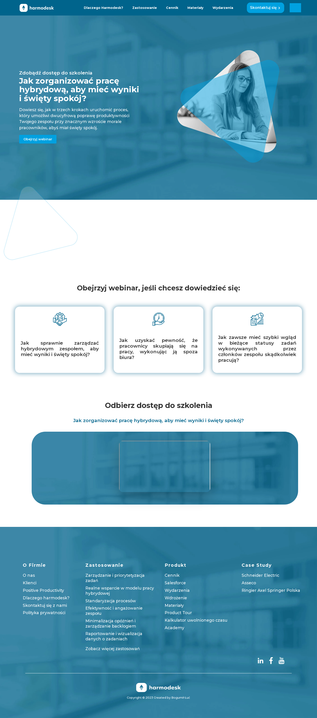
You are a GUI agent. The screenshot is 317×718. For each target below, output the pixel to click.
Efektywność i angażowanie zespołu (114, 611)
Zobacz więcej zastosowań (112, 648)
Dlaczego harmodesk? (46, 597)
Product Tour (178, 612)
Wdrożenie (176, 597)
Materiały (195, 8)
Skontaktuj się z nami (45, 605)
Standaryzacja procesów (110, 600)
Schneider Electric (260, 575)
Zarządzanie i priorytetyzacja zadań (115, 578)
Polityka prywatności (44, 612)
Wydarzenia (222, 8)
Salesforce (175, 582)
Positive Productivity (43, 590)
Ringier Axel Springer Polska (271, 590)
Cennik (172, 8)
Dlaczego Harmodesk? (103, 8)
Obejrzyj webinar (37, 139)
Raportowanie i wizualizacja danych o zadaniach (113, 636)
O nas (29, 575)
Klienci (29, 582)
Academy (174, 627)
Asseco (249, 582)
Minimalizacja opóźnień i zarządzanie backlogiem (110, 623)
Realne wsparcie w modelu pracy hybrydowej (119, 591)
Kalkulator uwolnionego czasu (196, 620)
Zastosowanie (144, 8)
